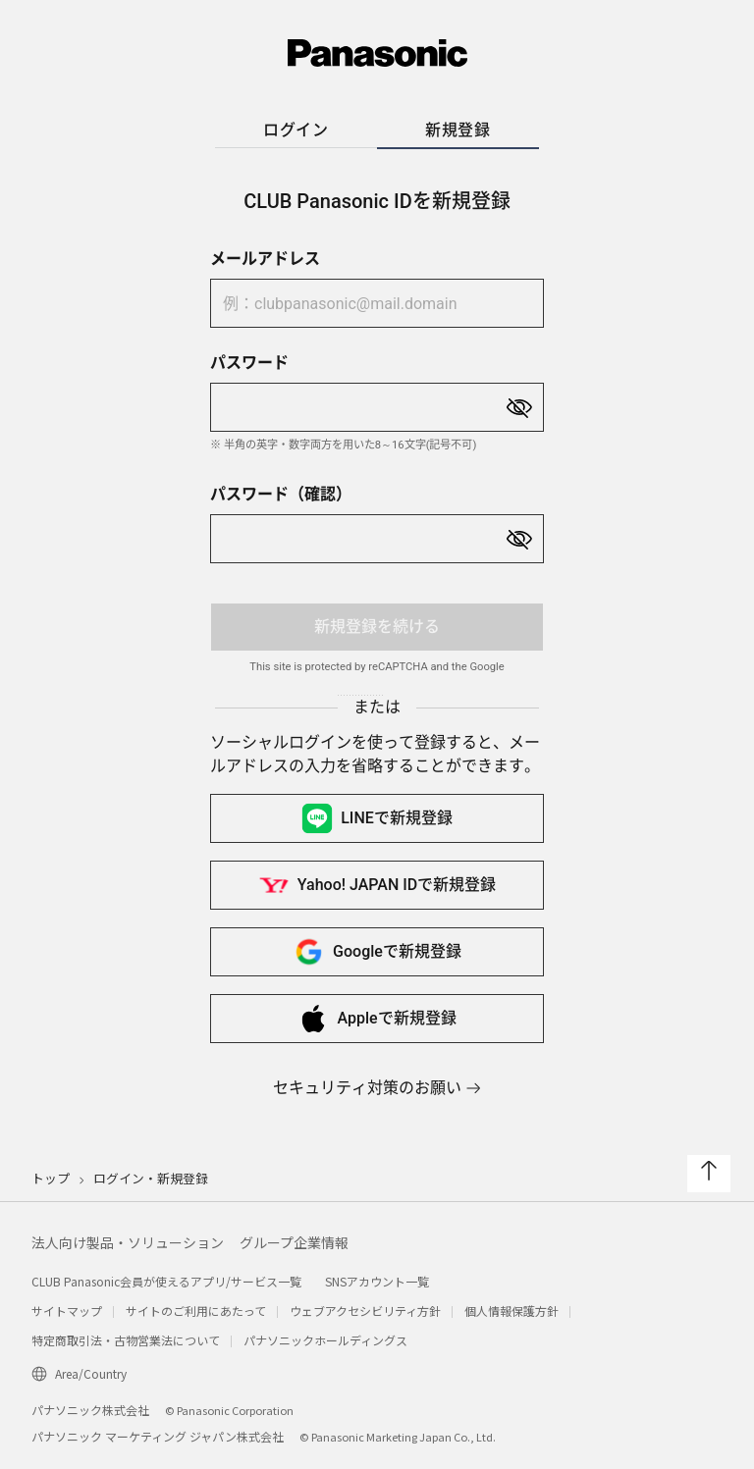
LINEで (377, 818)
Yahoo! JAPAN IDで (377, 885)
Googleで (377, 952)
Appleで (376, 1018)
